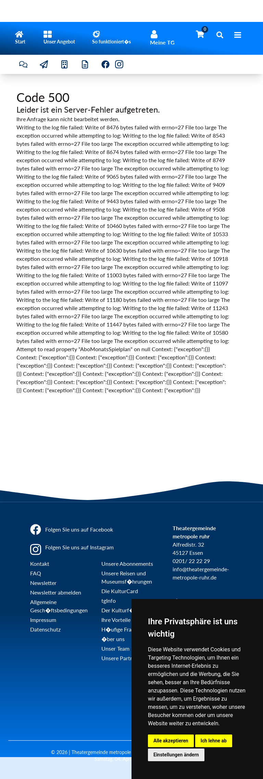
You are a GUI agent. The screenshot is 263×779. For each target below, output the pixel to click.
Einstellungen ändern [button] (176, 754)
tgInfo (108, 600)
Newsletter (43, 582)
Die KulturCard (119, 591)
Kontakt (39, 563)
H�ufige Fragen (120, 629)
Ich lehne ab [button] (214, 740)
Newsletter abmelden (55, 592)
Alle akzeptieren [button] (170, 740)
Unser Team (115, 648)
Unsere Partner (119, 658)
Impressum (43, 619)
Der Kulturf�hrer (123, 610)
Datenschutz (45, 629)
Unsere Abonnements (127, 563)
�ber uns (113, 639)
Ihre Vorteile (115, 619)
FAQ (35, 573)
